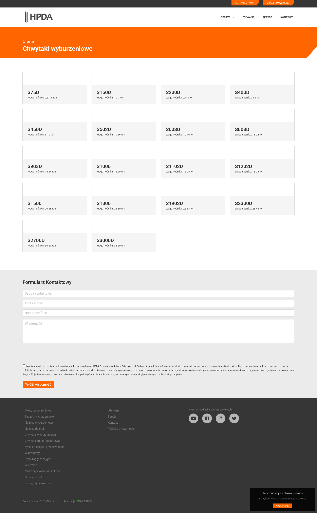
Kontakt (286, 17)
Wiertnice (31, 465)
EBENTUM (84, 501)
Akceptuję (282, 506)
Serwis (267, 17)
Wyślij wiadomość (38, 384)
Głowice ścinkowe (36, 477)
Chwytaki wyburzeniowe (40, 435)
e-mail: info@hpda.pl (278, 3)
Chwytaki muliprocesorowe (42, 441)
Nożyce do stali (35, 428)
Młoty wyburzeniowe (38, 410)
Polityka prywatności (121, 428)
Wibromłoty (32, 453)
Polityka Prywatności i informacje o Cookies (282, 498)
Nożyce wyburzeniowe (39, 422)
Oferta (226, 17)
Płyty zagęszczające (38, 459)
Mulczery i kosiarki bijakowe (43, 471)
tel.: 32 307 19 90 (245, 3)
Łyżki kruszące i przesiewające (44, 447)
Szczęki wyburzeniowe (39, 416)
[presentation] (53, 354)
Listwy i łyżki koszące (39, 483)
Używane (247, 17)
